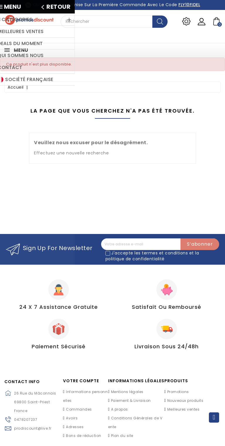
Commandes (79, 409)
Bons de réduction (83, 435)
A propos (119, 409)
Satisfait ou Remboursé (166, 307)
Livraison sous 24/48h (166, 346)
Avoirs (72, 418)
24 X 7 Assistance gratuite (58, 307)
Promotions (178, 391)
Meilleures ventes (183, 409)
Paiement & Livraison (131, 400)
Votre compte (81, 381)
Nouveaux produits (185, 400)
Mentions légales (127, 391)
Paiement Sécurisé (59, 346)
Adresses (74, 426)
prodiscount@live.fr (33, 428)
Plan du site (122, 435)
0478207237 (25, 419)
